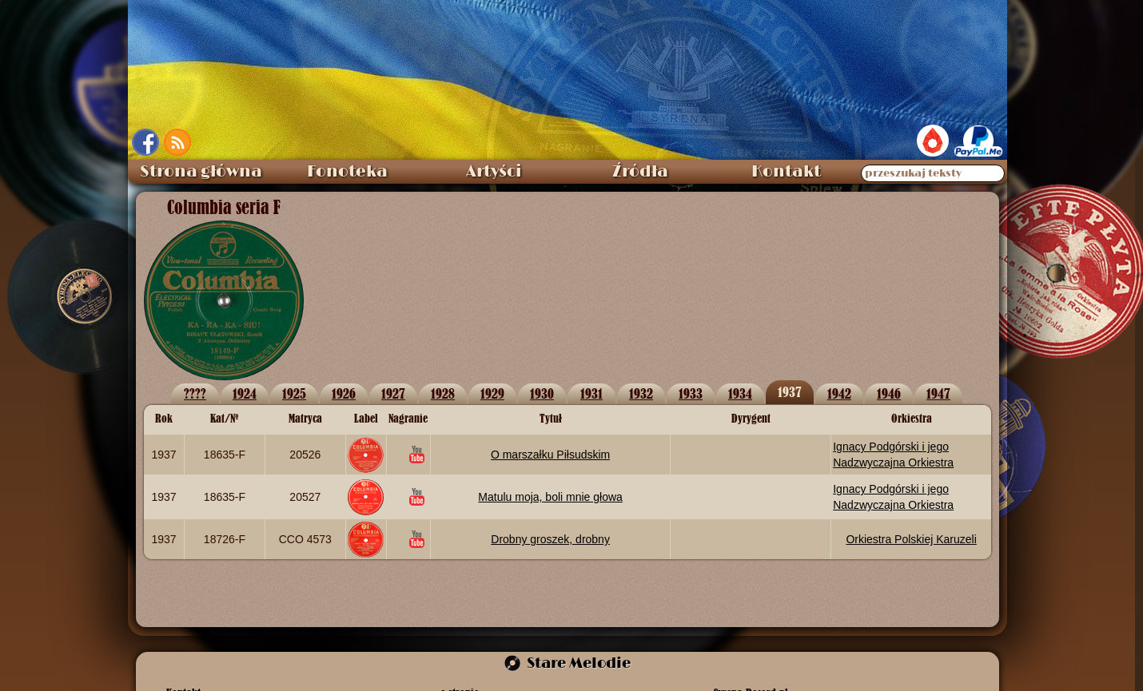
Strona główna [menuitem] (201, 171)
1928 (443, 393)
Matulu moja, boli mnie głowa (550, 496)
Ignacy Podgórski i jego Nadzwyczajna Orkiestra (893, 454)
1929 (492, 393)
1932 (641, 393)
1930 (542, 393)
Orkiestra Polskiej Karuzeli (911, 539)
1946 (889, 393)
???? (195, 393)
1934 (740, 393)
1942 (839, 393)
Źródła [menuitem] (640, 171)
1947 (938, 393)
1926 (344, 393)
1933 (691, 393)
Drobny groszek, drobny (550, 539)
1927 (393, 393)
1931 (591, 393)
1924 (245, 393)
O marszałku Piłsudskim (550, 454)
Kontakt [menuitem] (786, 171)
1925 (294, 393)
